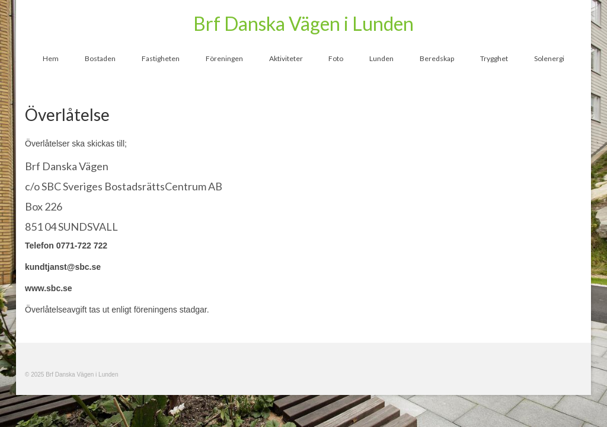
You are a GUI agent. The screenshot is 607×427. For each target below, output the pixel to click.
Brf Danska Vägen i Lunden (303, 23)
